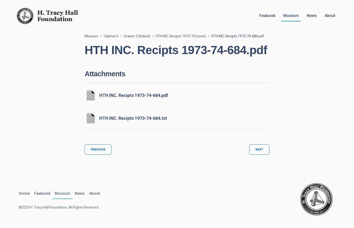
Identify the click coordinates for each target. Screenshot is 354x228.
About (330, 15)
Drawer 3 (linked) (137, 36)
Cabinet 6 (111, 36)
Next (259, 149)
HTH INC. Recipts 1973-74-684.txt (133, 118)
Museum (291, 15)
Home (24, 193)
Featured (267, 15)
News (312, 15)
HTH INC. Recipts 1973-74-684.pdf (133, 95)
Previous (98, 149)
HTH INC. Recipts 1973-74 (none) (181, 36)
